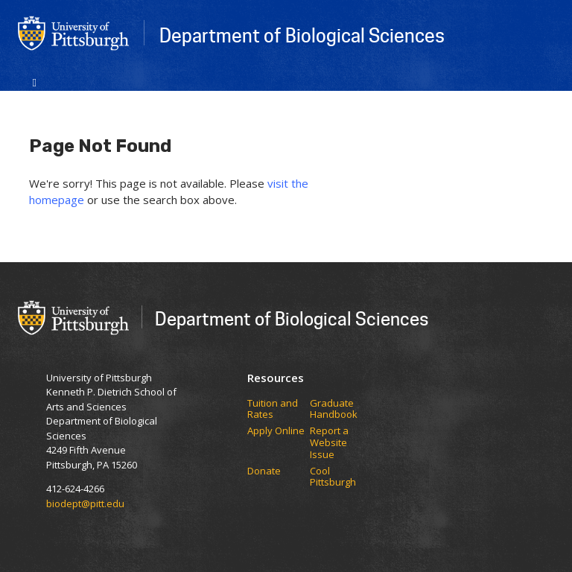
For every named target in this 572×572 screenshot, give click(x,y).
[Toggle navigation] (35, 81)
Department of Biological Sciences (302, 35)
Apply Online (276, 431)
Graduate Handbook (334, 409)
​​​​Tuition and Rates (272, 409)
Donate (264, 471)
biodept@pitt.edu (85, 503)
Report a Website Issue (329, 442)
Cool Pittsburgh (333, 477)
